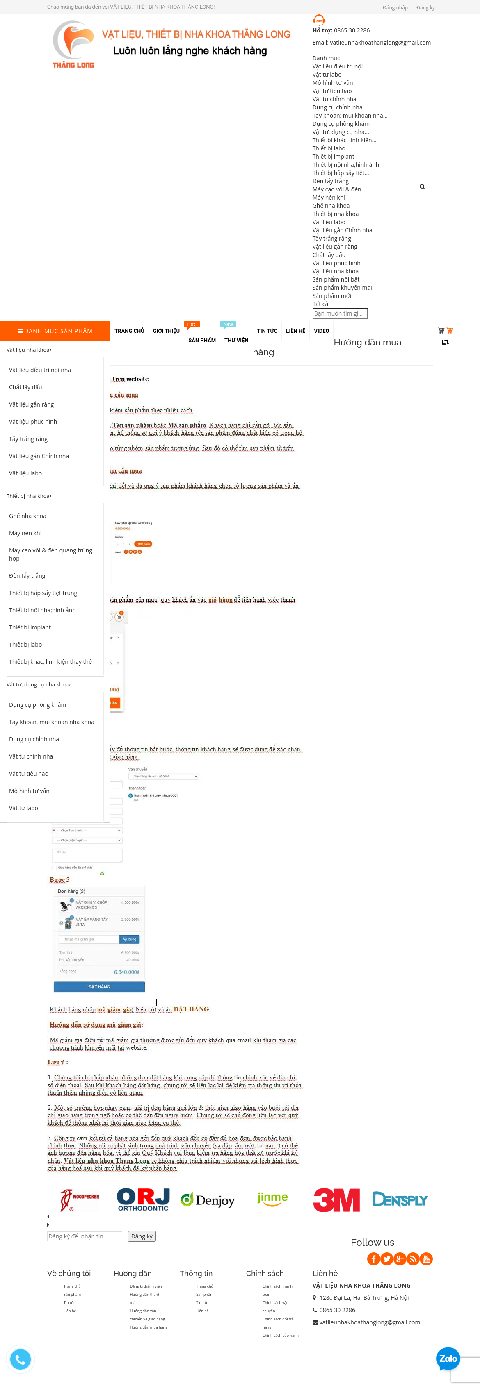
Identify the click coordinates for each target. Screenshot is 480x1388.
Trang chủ (72, 1286)
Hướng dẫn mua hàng (148, 1327)
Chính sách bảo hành (281, 1335)
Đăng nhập (395, 7)
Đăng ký (425, 7)
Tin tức (69, 1302)
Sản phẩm (72, 1294)
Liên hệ (70, 1310)
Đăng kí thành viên (146, 1286)
